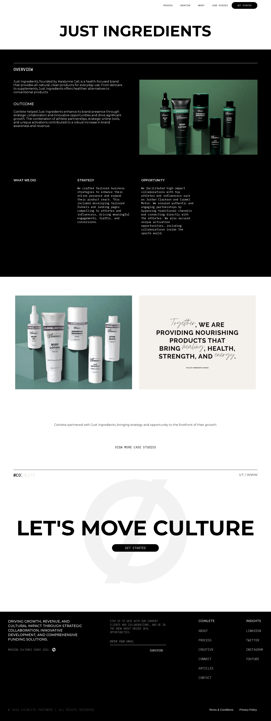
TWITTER (252, 640)
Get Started (135, 548)
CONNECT (205, 659)
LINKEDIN (253, 631)
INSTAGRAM (254, 649)
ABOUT (201, 5)
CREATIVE (185, 5)
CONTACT (205, 678)
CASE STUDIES (220, 5)
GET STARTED (244, 5)
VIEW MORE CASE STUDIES (135, 447)
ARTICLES (206, 668)
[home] (41, 5)
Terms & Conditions (221, 709)
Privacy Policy (248, 709)
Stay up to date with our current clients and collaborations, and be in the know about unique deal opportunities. (137, 626)
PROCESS (167, 5)
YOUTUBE (252, 659)
